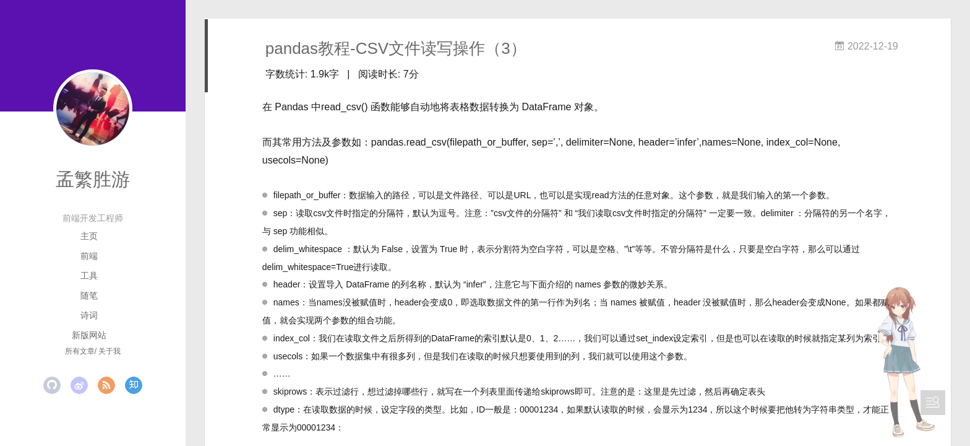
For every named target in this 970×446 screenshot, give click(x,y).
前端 (89, 256)
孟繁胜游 (93, 179)
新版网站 (89, 335)
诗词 (89, 315)
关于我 (109, 351)
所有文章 (80, 351)
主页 (89, 236)
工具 (89, 276)
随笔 (89, 295)
